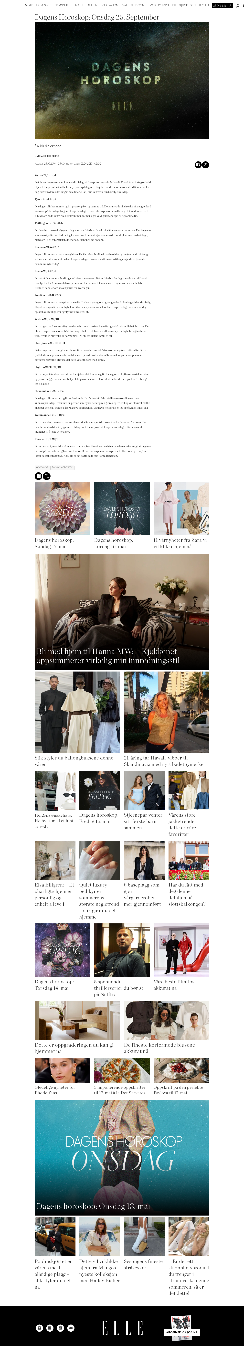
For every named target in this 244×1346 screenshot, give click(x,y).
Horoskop (43, 5)
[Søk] (237, 6)
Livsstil (79, 5)
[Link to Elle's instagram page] (39, 1328)
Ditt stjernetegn (184, 5)
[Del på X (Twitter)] (205, 164)
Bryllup (204, 5)
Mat (124, 5)
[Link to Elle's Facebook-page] (49, 1328)
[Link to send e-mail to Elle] (70, 1328)
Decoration (109, 5)
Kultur (92, 5)
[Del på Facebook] (198, 164)
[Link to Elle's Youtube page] (60, 1328)
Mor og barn (159, 5)
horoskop (42, 467)
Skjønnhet (62, 5)
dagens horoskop (62, 467)
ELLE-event (138, 5)
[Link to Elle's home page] (122, 1328)
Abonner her (222, 6)
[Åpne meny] (16, 5)
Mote (29, 5)
